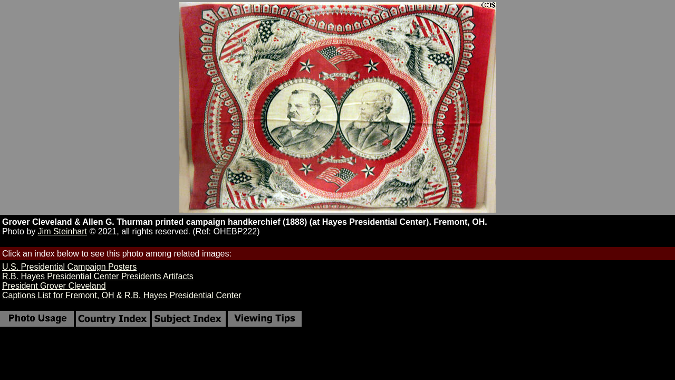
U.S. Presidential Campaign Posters (69, 266)
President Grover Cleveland (54, 285)
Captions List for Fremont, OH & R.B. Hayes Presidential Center (122, 295)
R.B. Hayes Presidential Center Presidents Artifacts (98, 276)
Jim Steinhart (62, 231)
